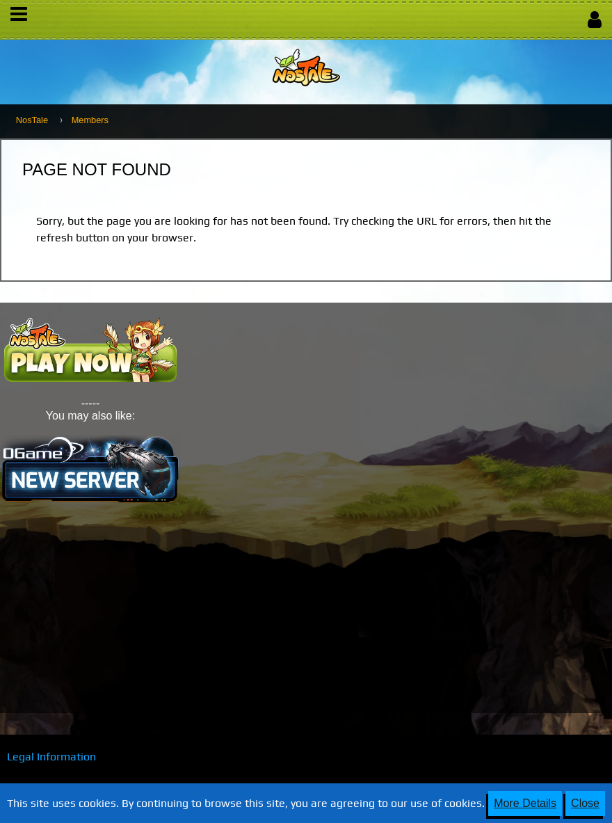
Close (585, 803)
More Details (525, 803)
